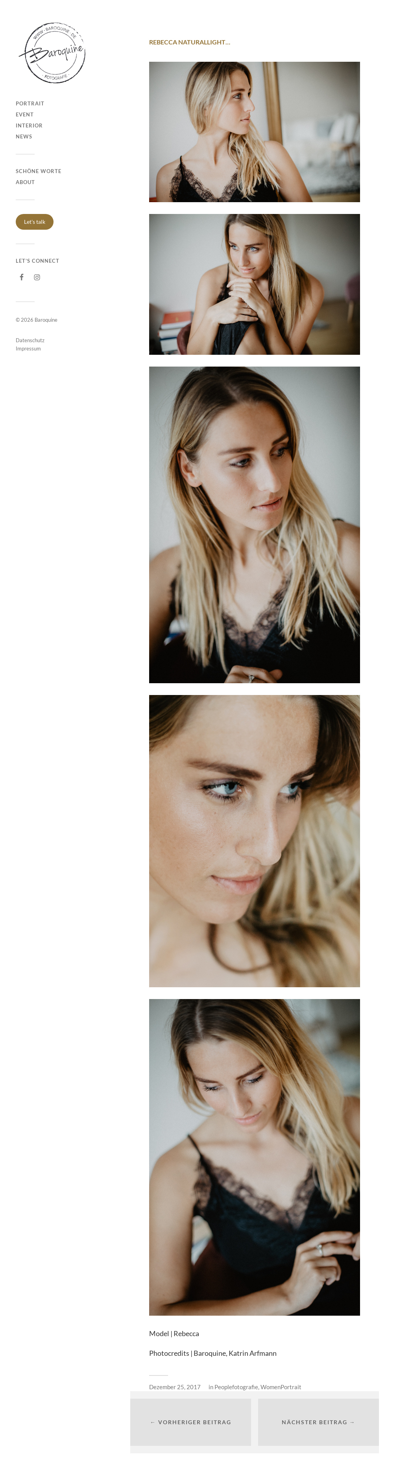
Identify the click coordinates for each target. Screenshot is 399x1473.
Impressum (28, 348)
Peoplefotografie (236, 1386)
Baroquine (46, 320)
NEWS (24, 136)
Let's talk (34, 221)
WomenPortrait (280, 1386)
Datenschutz (30, 340)
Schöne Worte (38, 171)
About (25, 182)
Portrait (30, 103)
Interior (29, 125)
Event (25, 114)
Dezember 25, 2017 (175, 1386)
